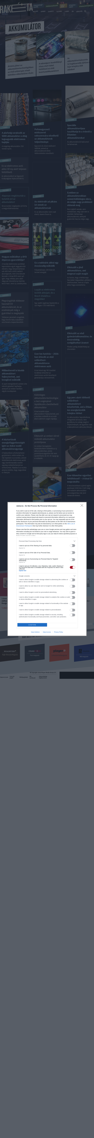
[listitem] (47, 541)
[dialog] (47, 569)
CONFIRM (32, 625)
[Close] (82, 506)
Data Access (47, 632)
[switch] (72, 545)
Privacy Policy (58, 632)
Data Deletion (35, 632)
